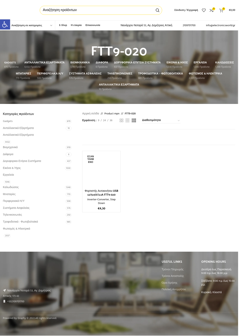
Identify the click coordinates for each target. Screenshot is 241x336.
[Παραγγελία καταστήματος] (161, 120)
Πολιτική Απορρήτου (174, 290)
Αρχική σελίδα (90, 114)
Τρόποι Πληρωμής (173, 270)
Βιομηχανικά (10, 147)
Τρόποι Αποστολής (173, 276)
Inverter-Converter (98, 199)
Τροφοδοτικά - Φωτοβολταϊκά (20, 222)
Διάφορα (8, 154)
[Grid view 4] (134, 120)
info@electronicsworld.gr (220, 25)
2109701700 (189, 25)
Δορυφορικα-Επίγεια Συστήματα (22, 161)
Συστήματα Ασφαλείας (16, 208)
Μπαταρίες (9, 194)
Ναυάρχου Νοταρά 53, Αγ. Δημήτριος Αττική (146, 25)
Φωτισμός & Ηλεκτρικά (16, 229)
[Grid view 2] (121, 120)
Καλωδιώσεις (11, 187)
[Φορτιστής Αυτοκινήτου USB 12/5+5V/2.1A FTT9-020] (101, 170)
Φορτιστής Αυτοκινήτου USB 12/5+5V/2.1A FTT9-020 (101, 192)
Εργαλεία (8, 175)
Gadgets (8, 121)
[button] (5, 24)
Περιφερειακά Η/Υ (14, 201)
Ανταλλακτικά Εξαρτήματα (18, 128)
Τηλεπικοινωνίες (12, 215)
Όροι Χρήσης (169, 283)
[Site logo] (17, 10)
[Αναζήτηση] (101, 10)
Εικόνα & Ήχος (12, 168)
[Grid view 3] (127, 120)
